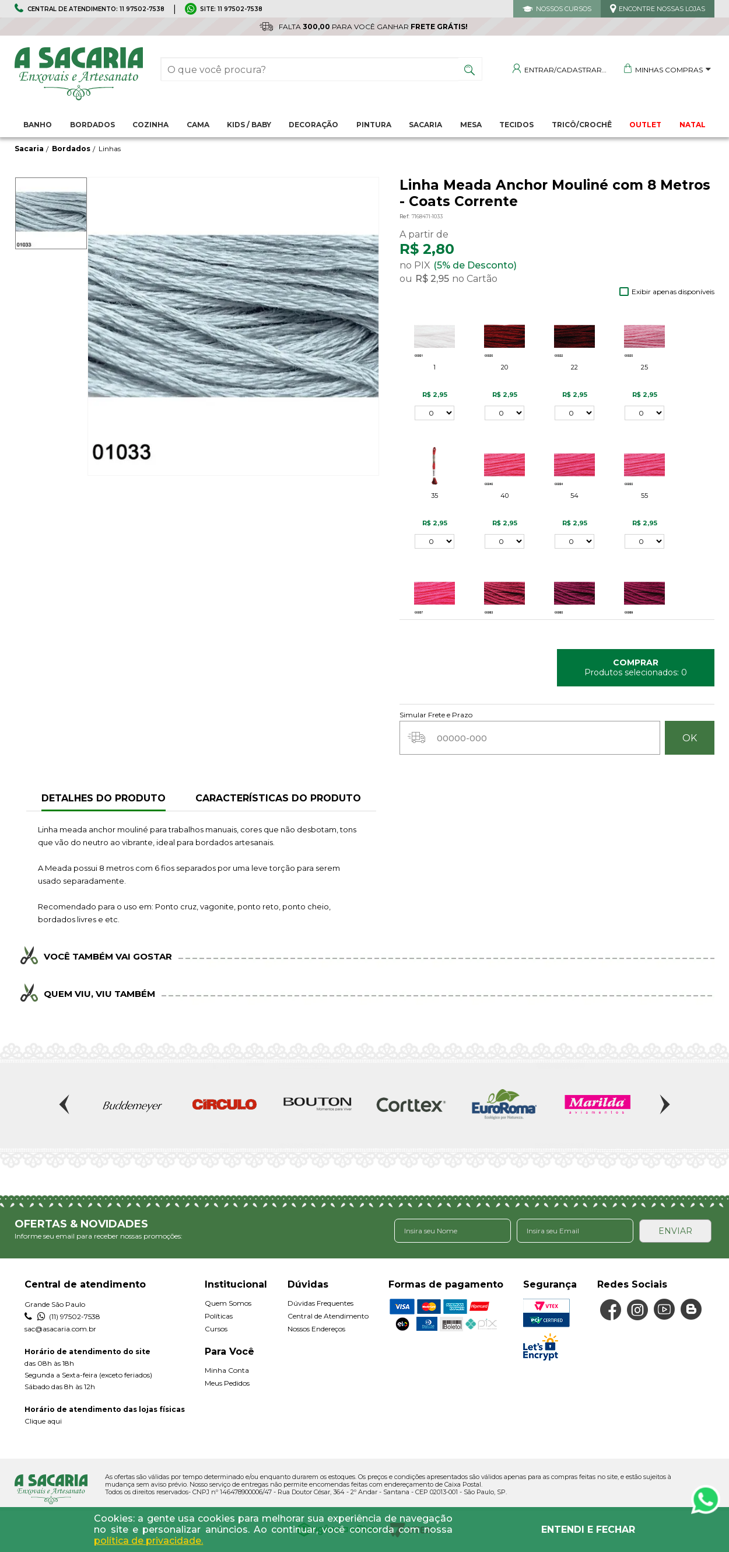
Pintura (373, 124)
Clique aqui (43, 1420)
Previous (65, 1104)
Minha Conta (227, 1369)
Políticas (219, 1315)
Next (663, 1104)
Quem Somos (228, 1302)
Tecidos (516, 124)
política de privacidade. (148, 1540)
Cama (198, 124)
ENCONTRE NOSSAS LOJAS (662, 9)
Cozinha (150, 124)
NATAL (692, 124)
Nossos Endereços (316, 1328)
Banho (37, 124)
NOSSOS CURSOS (563, 9)
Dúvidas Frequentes (320, 1302)
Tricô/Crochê (582, 124)
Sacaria (425, 124)
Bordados (92, 124)
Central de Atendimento (328, 1315)
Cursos (216, 1328)
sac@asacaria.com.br (60, 1328)
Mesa (471, 124)
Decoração (313, 124)
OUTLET (645, 124)
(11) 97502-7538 (62, 1316)
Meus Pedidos (227, 1382)
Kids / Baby (249, 124)
